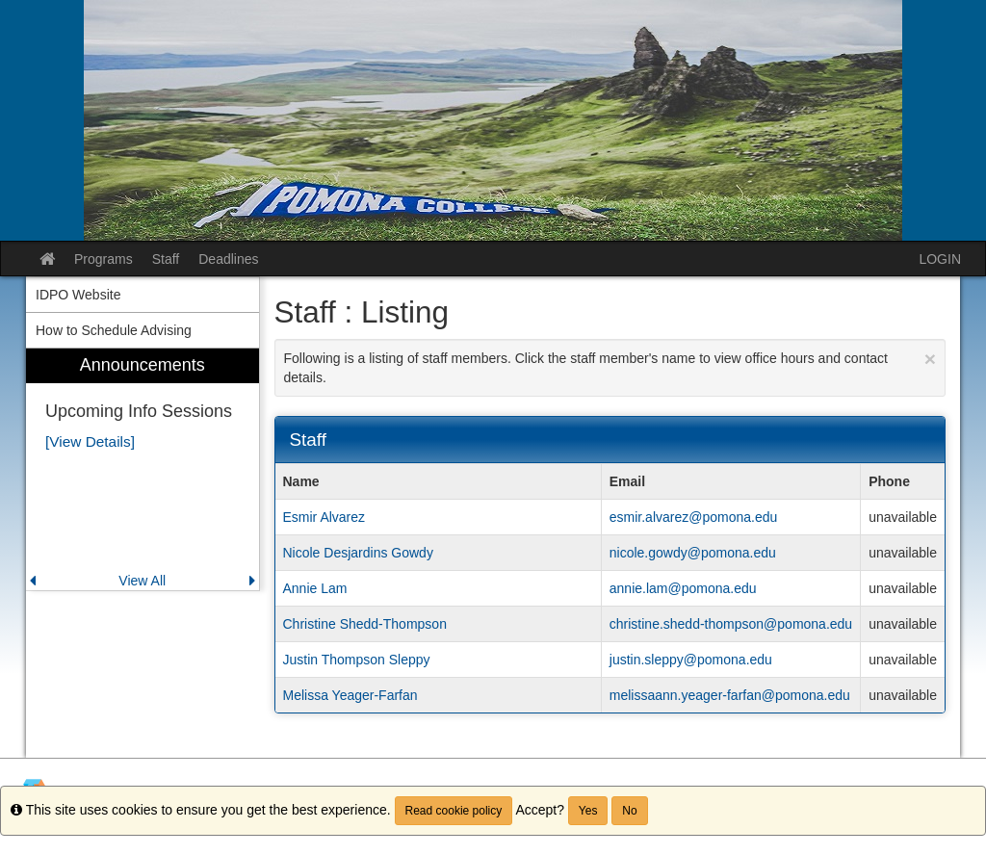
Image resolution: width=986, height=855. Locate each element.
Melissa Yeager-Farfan (350, 695)
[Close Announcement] (930, 359)
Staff (166, 259)
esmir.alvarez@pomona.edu (694, 517)
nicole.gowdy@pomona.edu (693, 552)
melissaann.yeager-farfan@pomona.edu (730, 695)
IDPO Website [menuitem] (78, 294)
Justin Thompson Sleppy (356, 659)
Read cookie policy (454, 810)
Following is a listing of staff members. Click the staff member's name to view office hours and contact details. (610, 366)
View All (142, 580)
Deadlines (228, 259)
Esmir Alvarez (324, 517)
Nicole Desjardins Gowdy (358, 552)
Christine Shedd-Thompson (365, 624)
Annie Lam (315, 588)
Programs (103, 259)
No (629, 810)
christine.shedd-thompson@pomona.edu (731, 624)
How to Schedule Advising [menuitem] (114, 330)
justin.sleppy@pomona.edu (691, 659)
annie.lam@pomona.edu (683, 588)
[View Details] (90, 441)
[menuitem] (142, 469)
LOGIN (940, 259)
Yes (588, 810)
